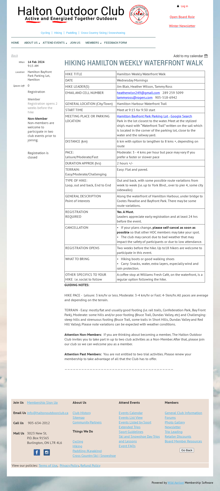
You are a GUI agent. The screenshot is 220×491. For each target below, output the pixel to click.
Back (14, 55)
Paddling (71, 33)
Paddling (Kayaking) (87, 451)
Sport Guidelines (131, 432)
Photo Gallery (175, 422)
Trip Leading (174, 432)
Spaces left (18, 85)
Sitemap (79, 417)
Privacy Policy (69, 465)
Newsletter (173, 427)
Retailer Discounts (178, 436)
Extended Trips (130, 427)
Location (19, 72)
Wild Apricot (176, 483)
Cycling (45, 33)
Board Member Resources (183, 441)
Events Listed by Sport (135, 422)
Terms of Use (48, 465)
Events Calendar (131, 413)
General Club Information (183, 413)
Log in (184, 6)
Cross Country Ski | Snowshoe (94, 455)
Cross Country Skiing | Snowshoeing (103, 33)
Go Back (186, 450)
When (21, 62)
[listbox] (191, 56)
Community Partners (87, 422)
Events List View (131, 417)
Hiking (58, 33)
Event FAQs (127, 446)
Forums (170, 417)
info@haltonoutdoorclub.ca (47, 413)
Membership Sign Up (42, 402)
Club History (82, 413)
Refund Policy (90, 465)
